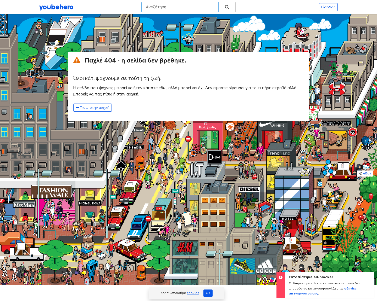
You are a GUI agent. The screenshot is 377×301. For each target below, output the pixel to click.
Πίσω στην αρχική (92, 107)
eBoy (367, 173)
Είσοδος (328, 7)
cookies (193, 293)
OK (208, 293)
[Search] (180, 7)
